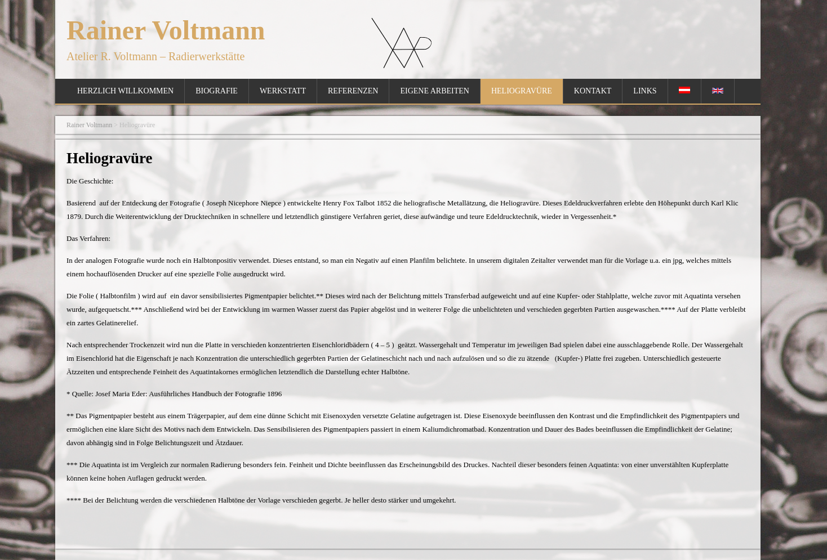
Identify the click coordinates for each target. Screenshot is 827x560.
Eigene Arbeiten (434, 91)
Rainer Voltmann (165, 30)
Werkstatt (283, 91)
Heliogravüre (521, 91)
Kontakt (593, 91)
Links (644, 91)
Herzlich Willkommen (125, 91)
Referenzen (353, 91)
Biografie (216, 91)
